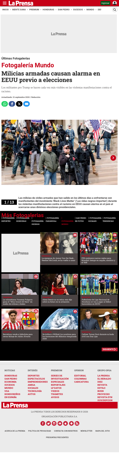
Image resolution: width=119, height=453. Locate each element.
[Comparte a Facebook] (12, 104)
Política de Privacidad (39, 431)
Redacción (35, 97)
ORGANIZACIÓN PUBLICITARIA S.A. (59, 416)
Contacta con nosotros (65, 431)
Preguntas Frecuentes (57, 437)
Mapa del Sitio (102, 431)
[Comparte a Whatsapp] (4, 104)
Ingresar (105, 3)
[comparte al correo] (26, 104)
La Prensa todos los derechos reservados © (59, 411)
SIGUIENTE (108, 349)
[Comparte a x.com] (19, 104)
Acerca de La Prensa (15, 431)
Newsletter (86, 431)
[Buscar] (114, 9)
